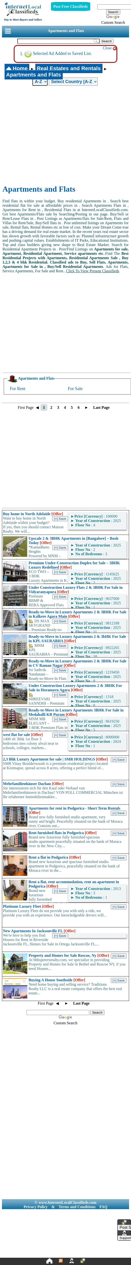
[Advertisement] (46, 135)
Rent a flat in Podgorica (55, 857)
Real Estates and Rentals (69, 68)
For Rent (18, 388)
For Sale (75, 388)
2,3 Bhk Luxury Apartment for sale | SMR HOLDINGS (55, 759)
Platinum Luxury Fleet (28, 906)
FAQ (104, 1207)
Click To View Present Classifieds (92, 271)
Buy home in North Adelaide (33, 514)
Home (17, 68)
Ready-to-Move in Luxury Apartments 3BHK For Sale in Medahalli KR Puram (76, 712)
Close (109, 48)
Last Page (101, 407)
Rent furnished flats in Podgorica (63, 833)
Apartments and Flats (66, 31)
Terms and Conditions (77, 1207)
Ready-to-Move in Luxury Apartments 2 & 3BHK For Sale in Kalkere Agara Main (77, 614)
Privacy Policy (36, 1207)
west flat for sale (23, 735)
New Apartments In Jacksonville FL (39, 931)
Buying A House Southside (57, 980)
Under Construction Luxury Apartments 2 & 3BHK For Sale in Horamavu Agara (75, 688)
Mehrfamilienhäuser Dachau (33, 784)
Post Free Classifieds (70, 6)
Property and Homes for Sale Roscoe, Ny (69, 955)
